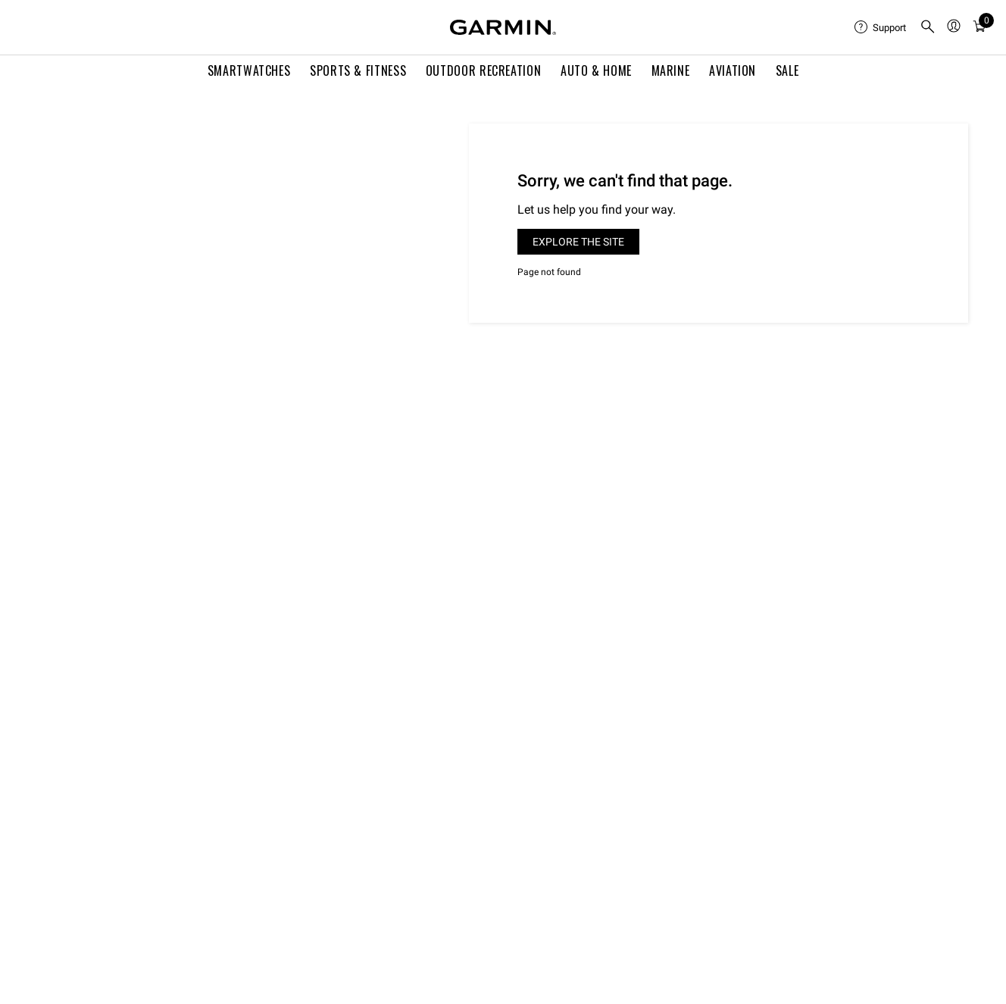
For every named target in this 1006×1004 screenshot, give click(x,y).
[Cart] (979, 27)
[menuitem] (881, 27)
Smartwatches (249, 70)
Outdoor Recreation (484, 70)
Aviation (732, 70)
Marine (670, 70)
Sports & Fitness (358, 70)
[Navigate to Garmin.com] (503, 27)
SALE (787, 70)
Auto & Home (596, 70)
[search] (928, 27)
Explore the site (578, 242)
